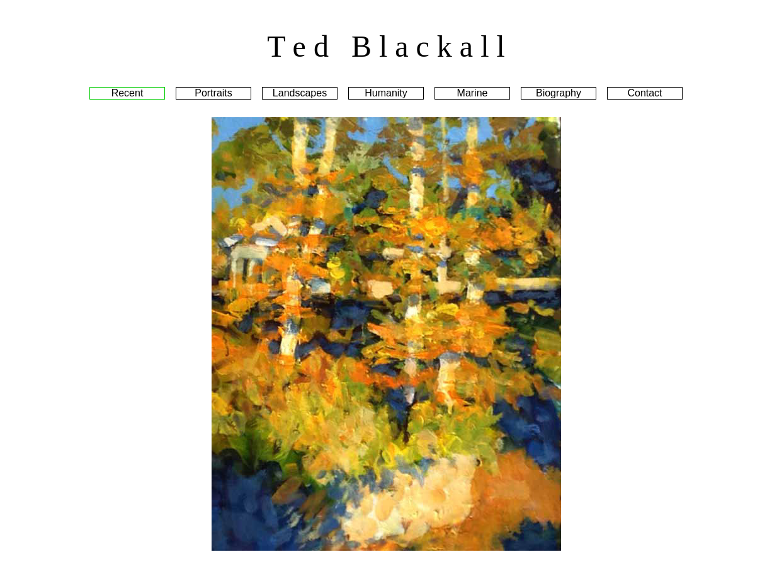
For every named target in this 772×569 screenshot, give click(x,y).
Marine (472, 93)
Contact (644, 93)
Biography (558, 93)
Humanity (386, 93)
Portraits (213, 93)
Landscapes (300, 93)
